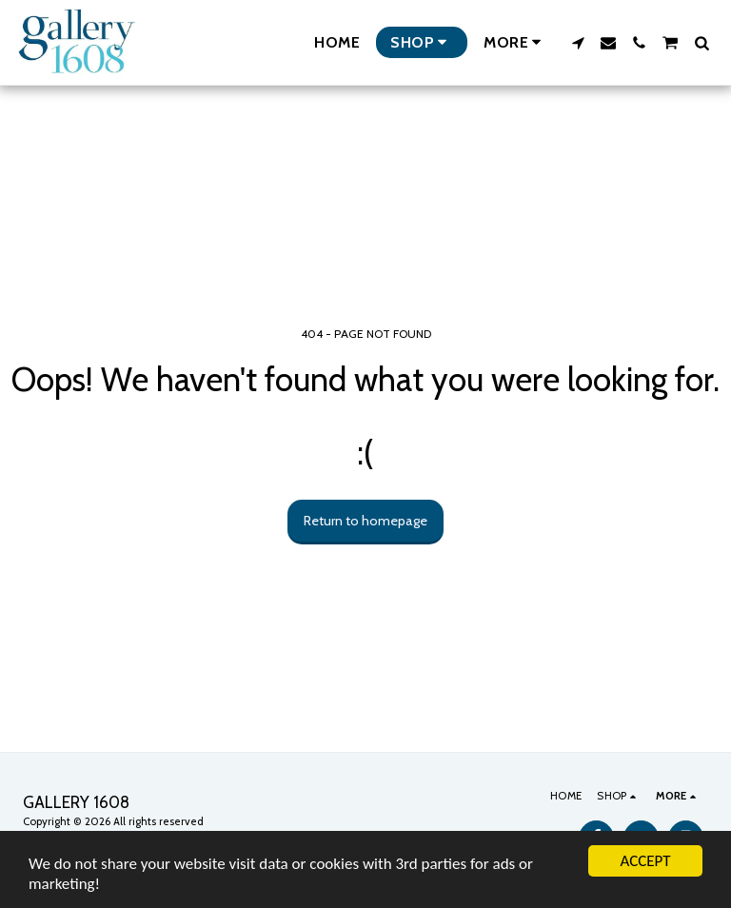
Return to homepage (365, 520)
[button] (577, 42)
